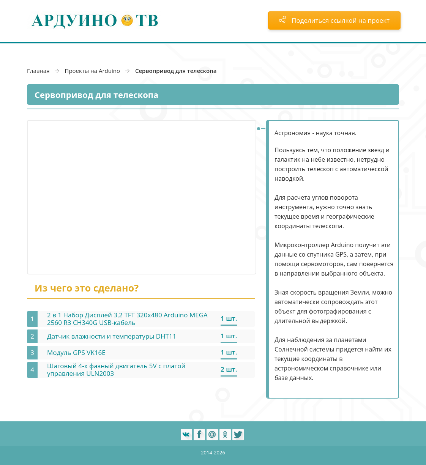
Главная (38, 70)
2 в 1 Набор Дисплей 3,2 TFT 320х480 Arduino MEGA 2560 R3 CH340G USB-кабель (127, 319)
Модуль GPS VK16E (76, 352)
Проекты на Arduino (92, 70)
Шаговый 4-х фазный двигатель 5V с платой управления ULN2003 (116, 369)
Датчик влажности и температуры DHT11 (111, 336)
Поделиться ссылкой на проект (334, 20)
